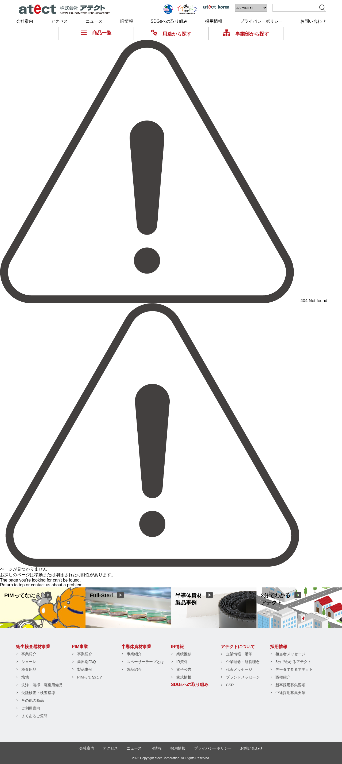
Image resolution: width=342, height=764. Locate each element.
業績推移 (183, 654)
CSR (230, 685)
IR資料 (182, 662)
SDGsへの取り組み (169, 21)
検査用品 (28, 669)
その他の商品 (32, 700)
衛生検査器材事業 (33, 646)
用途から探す (171, 34)
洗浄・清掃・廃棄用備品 (42, 685)
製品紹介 (134, 669)
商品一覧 (96, 33)
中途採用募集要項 (290, 693)
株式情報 (183, 677)
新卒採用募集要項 (290, 685)
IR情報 (126, 21)
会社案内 (24, 21)
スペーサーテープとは (145, 662)
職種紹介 (282, 677)
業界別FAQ (86, 662)
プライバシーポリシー (261, 21)
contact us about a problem (57, 585)
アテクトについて (238, 646)
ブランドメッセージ (243, 677)
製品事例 (84, 669)
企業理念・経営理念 (243, 662)
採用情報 (213, 21)
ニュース (94, 21)
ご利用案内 (30, 708)
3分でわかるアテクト (293, 662)
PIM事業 (80, 646)
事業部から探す (246, 34)
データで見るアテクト (294, 669)
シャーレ (28, 662)
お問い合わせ (313, 21)
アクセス (59, 21)
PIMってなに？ (90, 677)
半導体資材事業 (136, 646)
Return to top (12, 585)
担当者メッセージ (290, 654)
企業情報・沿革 (239, 654)
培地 (25, 677)
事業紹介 (28, 654)
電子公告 (183, 669)
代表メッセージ (239, 669)
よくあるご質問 (34, 716)
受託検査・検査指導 (38, 693)
